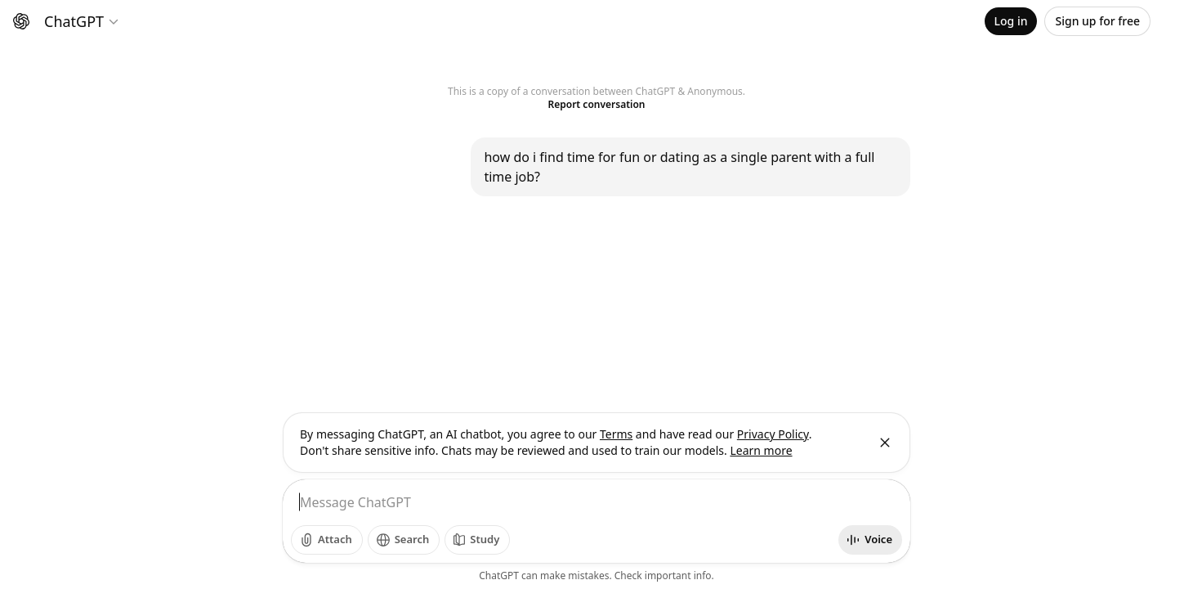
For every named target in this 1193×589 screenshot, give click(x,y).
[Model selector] (82, 21)
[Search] (404, 540)
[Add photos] (327, 540)
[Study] (477, 540)
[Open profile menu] (1168, 21)
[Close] (885, 442)
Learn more (761, 450)
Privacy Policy (773, 434)
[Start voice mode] (870, 540)
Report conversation (597, 104)
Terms (616, 434)
